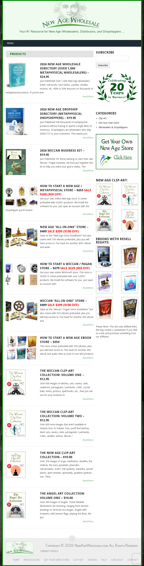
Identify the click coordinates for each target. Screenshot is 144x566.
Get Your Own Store (109, 122)
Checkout (117, 559)
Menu (10, 43)
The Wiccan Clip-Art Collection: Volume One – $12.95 (62, 375)
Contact (133, 559)
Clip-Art (103, 118)
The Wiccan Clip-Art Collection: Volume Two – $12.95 (62, 416)
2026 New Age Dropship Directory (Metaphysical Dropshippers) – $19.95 (61, 113)
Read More (88, 96)
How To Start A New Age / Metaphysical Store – (65, 190)
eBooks (92, 559)
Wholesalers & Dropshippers (113, 127)
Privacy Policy (46, 551)
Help (104, 559)
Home (16, 559)
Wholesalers (32, 559)
